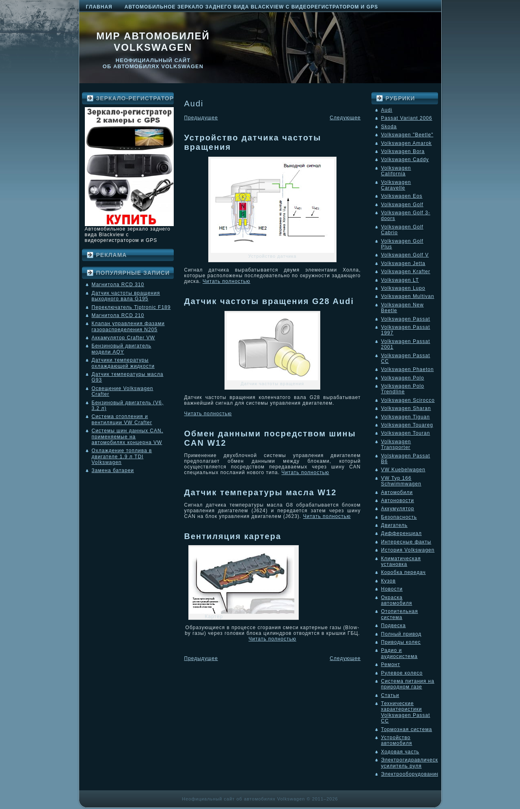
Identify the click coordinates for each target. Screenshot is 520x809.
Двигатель (394, 525)
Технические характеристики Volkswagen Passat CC (405, 712)
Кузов (388, 581)
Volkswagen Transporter (396, 444)
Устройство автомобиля (396, 740)
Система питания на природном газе (407, 684)
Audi (387, 110)
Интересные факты (406, 542)
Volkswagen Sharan (406, 408)
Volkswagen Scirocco (408, 400)
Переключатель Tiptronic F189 (131, 307)
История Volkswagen (408, 550)
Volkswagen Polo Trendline (402, 389)
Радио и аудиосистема (399, 653)
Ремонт (390, 664)
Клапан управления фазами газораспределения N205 (128, 326)
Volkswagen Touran (405, 433)
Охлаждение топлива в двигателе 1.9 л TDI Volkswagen (122, 456)
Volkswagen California (396, 171)
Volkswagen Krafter (405, 271)
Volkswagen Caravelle (396, 185)
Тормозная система (406, 729)
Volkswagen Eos (402, 196)
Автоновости (397, 500)
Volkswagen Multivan (407, 296)
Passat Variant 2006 (406, 118)
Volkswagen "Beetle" (407, 135)
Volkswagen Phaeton (407, 369)
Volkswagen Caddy (405, 159)
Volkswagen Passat (405, 319)
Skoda (389, 126)
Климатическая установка (401, 561)
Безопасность (399, 517)
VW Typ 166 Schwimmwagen (401, 481)
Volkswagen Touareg (407, 425)
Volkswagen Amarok (406, 143)
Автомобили (397, 492)
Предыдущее (201, 118)
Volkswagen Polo (402, 378)
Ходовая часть (400, 752)
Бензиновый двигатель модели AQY (121, 348)
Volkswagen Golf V (405, 255)
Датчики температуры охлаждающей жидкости (123, 363)
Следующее (345, 118)
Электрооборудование (410, 774)
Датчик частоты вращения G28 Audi (269, 301)
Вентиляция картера (232, 536)
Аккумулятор (397, 508)
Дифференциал (401, 533)
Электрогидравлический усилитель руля (412, 762)
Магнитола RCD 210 (118, 315)
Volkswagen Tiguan (405, 417)
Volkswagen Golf (402, 204)
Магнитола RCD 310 (118, 284)
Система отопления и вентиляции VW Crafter (122, 419)
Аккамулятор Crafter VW (123, 338)
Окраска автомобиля (396, 600)
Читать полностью (226, 281)
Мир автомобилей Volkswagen (153, 41)
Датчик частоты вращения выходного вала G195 (126, 296)
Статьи (390, 695)
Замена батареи (113, 470)
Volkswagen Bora (403, 151)
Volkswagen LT (400, 280)
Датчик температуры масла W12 (260, 492)
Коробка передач (403, 572)
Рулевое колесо (402, 673)
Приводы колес (401, 642)
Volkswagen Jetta (403, 263)
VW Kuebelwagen (403, 469)
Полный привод (401, 634)
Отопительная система (399, 614)
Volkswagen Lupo (403, 288)
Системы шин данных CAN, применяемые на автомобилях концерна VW (127, 436)
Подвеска (393, 625)
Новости (392, 589)
